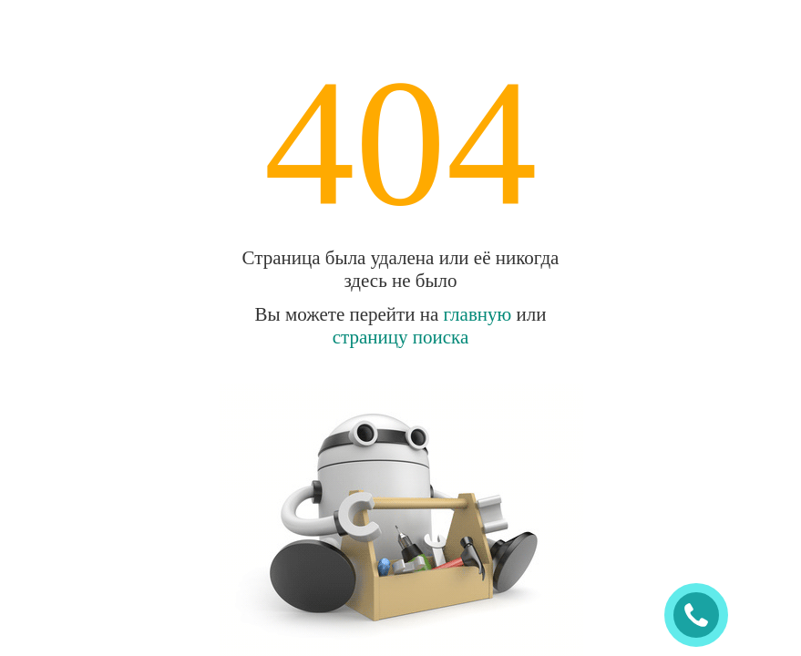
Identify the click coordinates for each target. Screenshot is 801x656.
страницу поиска (401, 337)
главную (478, 314)
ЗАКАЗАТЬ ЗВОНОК (703, 615)
